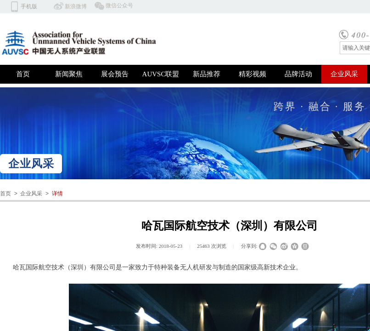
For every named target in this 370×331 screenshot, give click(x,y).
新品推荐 (206, 74)
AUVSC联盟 (160, 74)
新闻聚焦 (69, 74)
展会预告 (115, 74)
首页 (23, 74)
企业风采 (344, 74)
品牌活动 (298, 74)
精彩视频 (252, 74)
